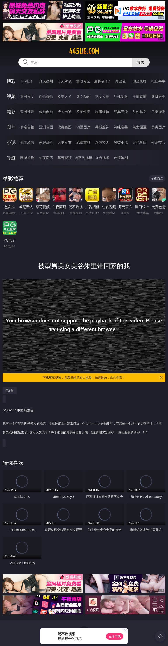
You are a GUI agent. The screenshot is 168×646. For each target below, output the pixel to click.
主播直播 (140, 96)
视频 (11, 96)
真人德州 (46, 81)
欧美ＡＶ (65, 96)
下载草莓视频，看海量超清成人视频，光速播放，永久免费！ (103, 377)
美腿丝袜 (102, 127)
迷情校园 (102, 142)
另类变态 (158, 111)
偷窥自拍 (27, 127)
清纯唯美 (121, 127)
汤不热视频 (83, 157)
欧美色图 (65, 127)
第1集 (10, 390)
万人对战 (65, 81)
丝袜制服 (121, 96)
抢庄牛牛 (158, 81)
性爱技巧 (158, 142)
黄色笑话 (140, 142)
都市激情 (27, 142)
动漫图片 (83, 127)
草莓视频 (65, 157)
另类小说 (121, 142)
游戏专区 (83, 81)
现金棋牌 (140, 81)
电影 (11, 112)
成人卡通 (65, 111)
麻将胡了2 (102, 81)
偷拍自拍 (46, 111)
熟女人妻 (102, 96)
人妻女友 (65, 142)
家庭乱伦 (46, 142)
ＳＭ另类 (158, 96)
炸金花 (121, 81)
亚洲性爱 (27, 111)
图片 (11, 127)
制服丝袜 (102, 111)
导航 (11, 157)
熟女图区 (140, 127)
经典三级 (121, 111)
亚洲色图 (46, 127)
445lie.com (84, 51)
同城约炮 (27, 157)
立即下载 (114, 636)
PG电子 (27, 81)
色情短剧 (121, 157)
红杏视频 (102, 157)
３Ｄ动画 (83, 96)
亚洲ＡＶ (27, 96)
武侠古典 (83, 142)
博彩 (11, 81)
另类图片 (158, 127)
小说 (11, 142)
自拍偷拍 (46, 96)
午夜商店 (46, 157)
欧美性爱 (83, 111)
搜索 (140, 62)
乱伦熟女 (140, 111)
